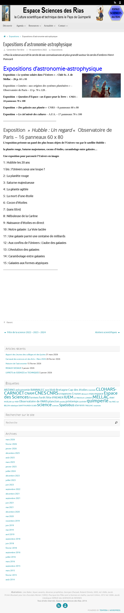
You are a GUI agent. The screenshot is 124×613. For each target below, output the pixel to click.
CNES (40, 393)
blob (52, 390)
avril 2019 (10, 534)
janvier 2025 (11, 466)
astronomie (23, 390)
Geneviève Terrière (15, 49)
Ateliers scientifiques (107, 332)
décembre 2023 (13, 475)
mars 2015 (10, 570)
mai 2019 (10, 530)
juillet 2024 (11, 471)
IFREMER (57, 397)
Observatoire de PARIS (33, 401)
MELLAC (101, 397)
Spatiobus (66, 405)
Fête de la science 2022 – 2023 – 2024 (25, 332)
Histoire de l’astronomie (16, 363)
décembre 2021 (13, 493)
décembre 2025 (13, 453)
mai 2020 (10, 516)
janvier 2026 (11, 448)
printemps (72, 401)
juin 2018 (10, 543)
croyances (65, 393)
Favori (9, 322)
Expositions (15, 36)
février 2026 (11, 444)
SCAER (34, 406)
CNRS (52, 393)
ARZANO (9, 390)
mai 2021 (10, 507)
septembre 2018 (13, 539)
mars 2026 (10, 439)
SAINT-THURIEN (24, 406)
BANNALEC (38, 390)
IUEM (68, 397)
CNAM (29, 393)
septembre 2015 (13, 566)
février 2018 (11, 548)
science (44, 404)
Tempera (104, 610)
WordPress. (115, 610)
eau (91, 393)
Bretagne (62, 390)
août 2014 (10, 579)
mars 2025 (10, 462)
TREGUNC (89, 406)
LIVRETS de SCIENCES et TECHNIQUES (22, 372)
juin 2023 (10, 484)
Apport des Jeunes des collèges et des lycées (26, 354)
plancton (53, 401)
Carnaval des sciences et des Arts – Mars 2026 (26, 359)
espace (98, 393)
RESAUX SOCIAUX (13, 368)
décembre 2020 (13, 512)
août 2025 (10, 457)
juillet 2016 (11, 557)
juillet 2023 (11, 480)
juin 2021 (10, 503)
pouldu (62, 402)
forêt (42, 397)
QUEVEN (82, 402)
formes (33, 397)
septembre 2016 (13, 552)
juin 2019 (10, 525)
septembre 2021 (13, 498)
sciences (55, 406)
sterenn (80, 405)
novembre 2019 (13, 521)
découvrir (85, 394)
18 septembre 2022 (38, 49)
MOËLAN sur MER (11, 402)
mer (112, 397)
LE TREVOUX (79, 398)
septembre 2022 (13, 489)
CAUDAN (91, 390)
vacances (97, 406)
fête (49, 397)
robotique (14, 406)
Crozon (76, 393)
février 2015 (11, 575)
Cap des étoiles (78, 390)
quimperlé (97, 401)
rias (110, 402)
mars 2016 (10, 561)
